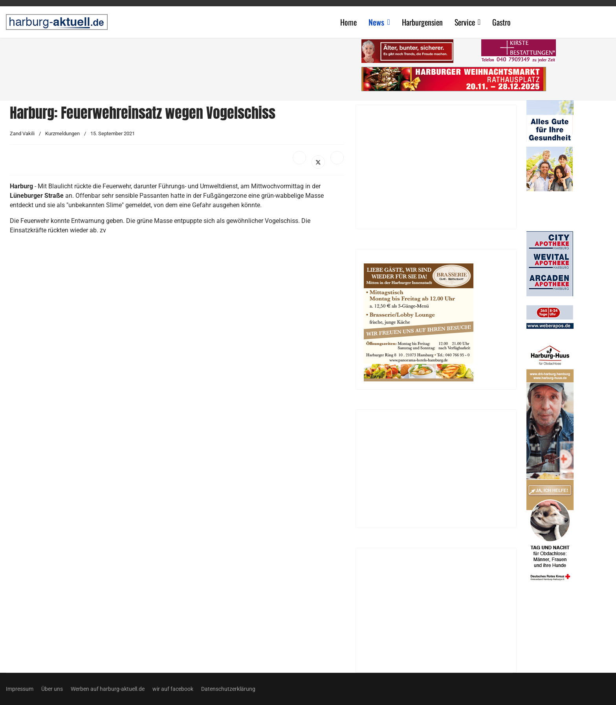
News (376, 22)
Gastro (501, 22)
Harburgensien (422, 22)
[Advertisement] (181, 66)
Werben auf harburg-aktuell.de (108, 689)
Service (465, 22)
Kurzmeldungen (62, 133)
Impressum (19, 689)
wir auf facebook (172, 689)
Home (348, 22)
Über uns (52, 689)
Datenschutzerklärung (228, 689)
